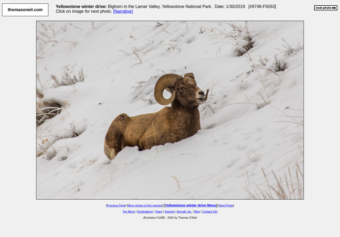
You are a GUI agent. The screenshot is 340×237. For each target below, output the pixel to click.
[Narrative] (123, 11)
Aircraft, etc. (184, 211)
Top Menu (128, 211)
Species (170, 211)
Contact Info (209, 211)
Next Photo (226, 205)
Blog (197, 211)
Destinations (145, 211)
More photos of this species (145, 205)
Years (158, 211)
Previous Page (116, 205)
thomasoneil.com (25, 9)
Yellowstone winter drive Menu (190, 205)
